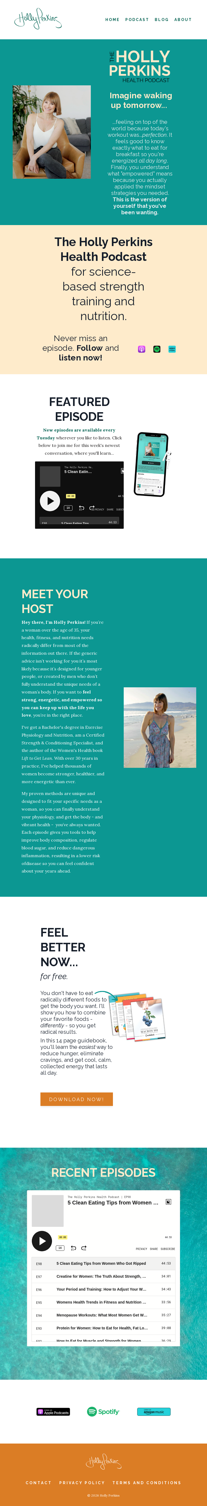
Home (112, 19)
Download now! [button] (76, 1099)
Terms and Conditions (147, 1483)
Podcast (137, 19)
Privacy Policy (83, 1483)
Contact (39, 1483)
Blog (162, 19)
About (183, 19)
